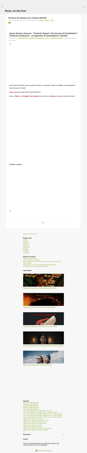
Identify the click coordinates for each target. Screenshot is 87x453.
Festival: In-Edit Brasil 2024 (31, 407)
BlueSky (25, 241)
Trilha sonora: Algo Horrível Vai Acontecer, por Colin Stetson (40, 326)
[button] (10, 44)
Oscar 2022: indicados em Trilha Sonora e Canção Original (40, 412)
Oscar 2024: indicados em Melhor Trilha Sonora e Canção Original (42, 415)
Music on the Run (15, 10)
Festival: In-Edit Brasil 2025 (31, 409)
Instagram (26, 243)
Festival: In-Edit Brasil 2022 (31, 404)
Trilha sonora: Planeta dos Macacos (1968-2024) (37, 428)
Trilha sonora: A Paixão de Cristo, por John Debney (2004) (39, 307)
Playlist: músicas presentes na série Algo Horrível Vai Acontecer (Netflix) (43, 345)
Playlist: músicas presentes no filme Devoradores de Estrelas (39, 288)
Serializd (25, 249)
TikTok (25, 244)
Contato (25, 239)
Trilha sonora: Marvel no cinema (32, 427)
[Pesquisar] (69, 7)
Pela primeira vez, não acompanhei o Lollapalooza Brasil (39, 264)
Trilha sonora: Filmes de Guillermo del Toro (36, 420)
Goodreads (26, 246)
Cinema (40, 20)
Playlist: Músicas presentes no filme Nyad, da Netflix (37, 365)
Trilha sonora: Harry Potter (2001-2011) (34, 423)
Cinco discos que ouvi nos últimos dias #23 (35, 266)
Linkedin (25, 251)
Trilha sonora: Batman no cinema (33, 418)
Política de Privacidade (30, 234)
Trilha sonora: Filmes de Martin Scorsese (35, 422)
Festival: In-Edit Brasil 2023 (31, 406)
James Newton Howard (56, 38)
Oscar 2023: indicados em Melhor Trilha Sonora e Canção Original (42, 414)
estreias (46, 20)
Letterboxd (26, 247)
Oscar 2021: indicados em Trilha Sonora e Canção (37, 410)
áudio (47, 38)
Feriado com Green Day (30, 258)
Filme (52, 20)
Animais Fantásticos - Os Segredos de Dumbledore (31, 38)
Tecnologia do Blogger (43, 450)
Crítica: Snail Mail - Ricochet (31, 260)
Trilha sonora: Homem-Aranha (32, 425)
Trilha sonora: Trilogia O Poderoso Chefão (35, 430)
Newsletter (26, 252)
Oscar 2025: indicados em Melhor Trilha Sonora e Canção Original (42, 417)
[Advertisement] (36, 4)
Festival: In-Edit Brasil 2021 (31, 402)
